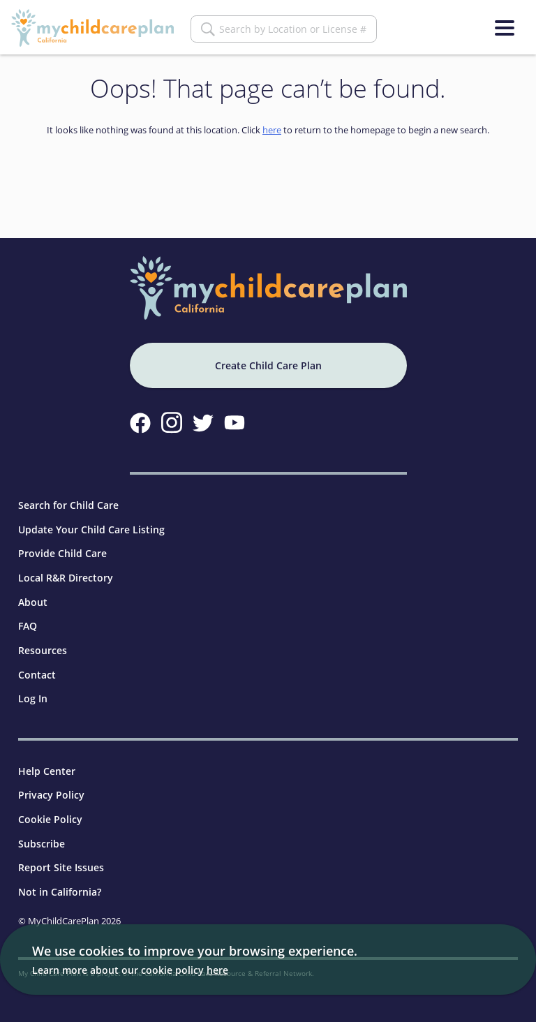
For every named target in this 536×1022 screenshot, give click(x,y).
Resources (42, 650)
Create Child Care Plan (268, 365)
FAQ (27, 625)
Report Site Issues (61, 867)
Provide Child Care (62, 553)
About (32, 602)
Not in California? (59, 891)
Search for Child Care (68, 505)
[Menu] (504, 28)
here (271, 130)
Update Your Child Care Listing (91, 529)
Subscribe (41, 843)
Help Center (46, 771)
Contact (37, 674)
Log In (32, 698)
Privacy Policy (51, 794)
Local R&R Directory (65, 577)
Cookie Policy (50, 819)
